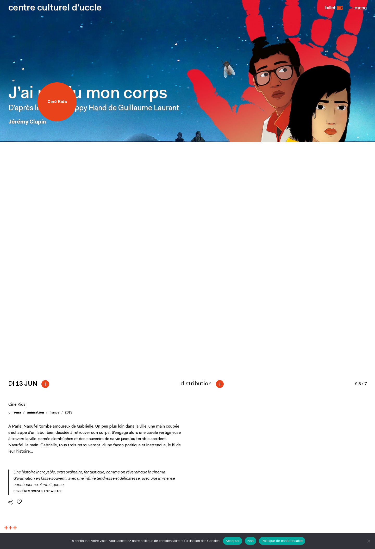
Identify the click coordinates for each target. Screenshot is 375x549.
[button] (334, 8)
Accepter (232, 541)
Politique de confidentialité (282, 541)
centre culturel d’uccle (55, 8)
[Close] (361, 8)
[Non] (368, 541)
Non (250, 541)
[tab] (30, 151)
